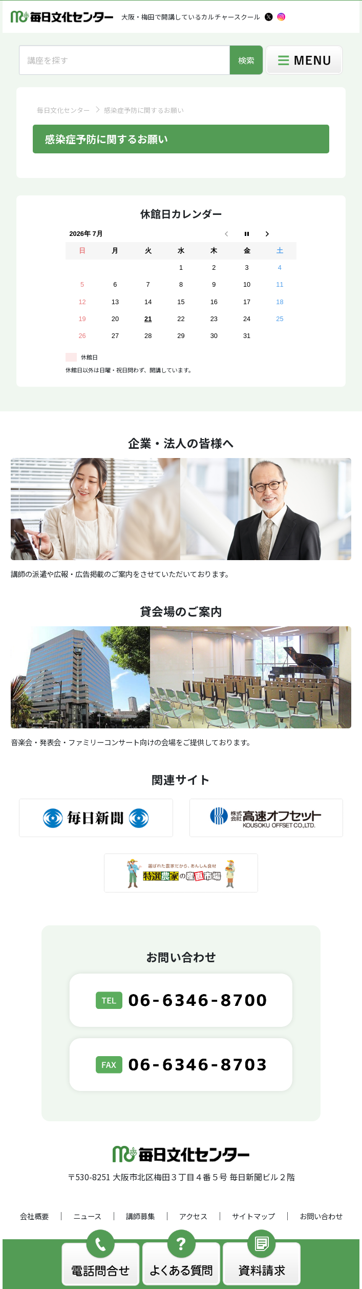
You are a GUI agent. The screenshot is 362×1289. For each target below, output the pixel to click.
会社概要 (34, 1216)
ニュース (87, 1216)
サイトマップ (253, 1216)
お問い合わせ (321, 1216)
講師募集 (140, 1216)
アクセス (193, 1216)
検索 (246, 60)
